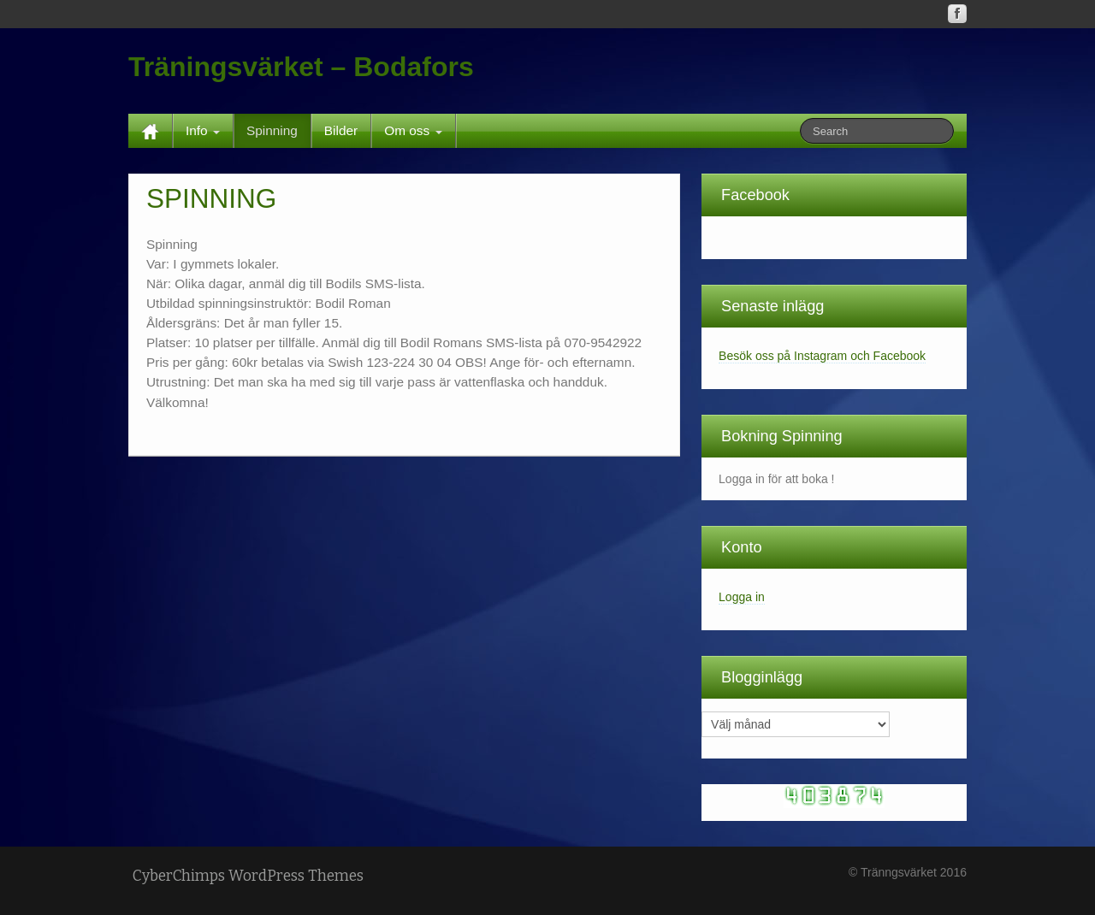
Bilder (341, 130)
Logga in (742, 597)
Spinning (272, 130)
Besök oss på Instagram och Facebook (822, 356)
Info (203, 130)
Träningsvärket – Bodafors (301, 66)
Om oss (412, 130)
